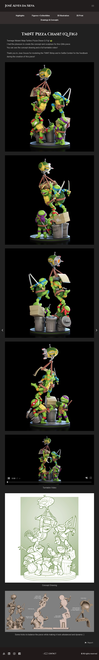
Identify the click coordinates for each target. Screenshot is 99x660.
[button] (88, 642)
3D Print (79, 16)
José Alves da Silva (19, 6)
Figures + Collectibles (41, 16)
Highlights (20, 16)
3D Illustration (63, 16)
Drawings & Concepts (49, 20)
